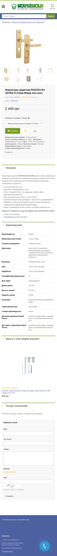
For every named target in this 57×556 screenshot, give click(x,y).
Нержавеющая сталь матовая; (15, 217)
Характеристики (14, 225)
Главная (6, 22)
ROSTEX (14, 101)
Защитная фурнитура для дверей (27, 22)
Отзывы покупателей (16, 406)
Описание (11, 168)
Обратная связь (7, 551)
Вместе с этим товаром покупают (23, 339)
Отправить (9, 496)
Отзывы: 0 (34, 97)
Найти (51, 16)
